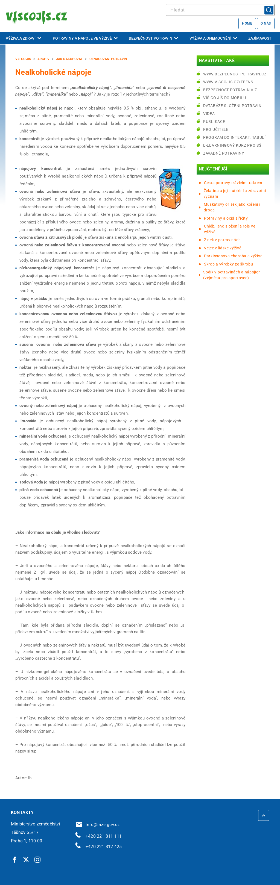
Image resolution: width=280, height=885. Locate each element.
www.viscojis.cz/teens (228, 82)
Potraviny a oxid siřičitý (226, 218)
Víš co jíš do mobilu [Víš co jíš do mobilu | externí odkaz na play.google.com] (224, 98)
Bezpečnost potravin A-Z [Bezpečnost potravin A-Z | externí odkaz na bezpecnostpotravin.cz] (230, 90)
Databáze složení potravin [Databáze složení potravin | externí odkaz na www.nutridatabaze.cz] (232, 106)
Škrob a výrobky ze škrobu (228, 264)
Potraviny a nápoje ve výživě (85, 38)
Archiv (43, 59)
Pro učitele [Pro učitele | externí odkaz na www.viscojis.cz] (216, 129)
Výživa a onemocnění (213, 38)
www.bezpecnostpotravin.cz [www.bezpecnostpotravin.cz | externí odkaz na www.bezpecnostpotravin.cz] (235, 74)
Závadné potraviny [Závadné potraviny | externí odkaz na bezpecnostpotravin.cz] (223, 153)
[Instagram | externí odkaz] (38, 859)
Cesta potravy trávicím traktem (233, 183)
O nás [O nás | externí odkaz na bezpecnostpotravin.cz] (266, 23)
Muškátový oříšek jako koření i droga (232, 207)
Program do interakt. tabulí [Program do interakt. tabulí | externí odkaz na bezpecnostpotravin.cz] (234, 137)
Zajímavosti (260, 38)
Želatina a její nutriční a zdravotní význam (235, 193)
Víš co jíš (23, 59)
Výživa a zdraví (23, 38)
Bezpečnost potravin (153, 38)
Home (247, 23)
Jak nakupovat (69, 59)
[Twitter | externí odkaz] (26, 859)
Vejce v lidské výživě (222, 248)
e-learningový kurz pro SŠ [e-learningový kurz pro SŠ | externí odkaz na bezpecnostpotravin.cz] (232, 145)
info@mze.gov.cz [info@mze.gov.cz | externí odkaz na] (98, 824)
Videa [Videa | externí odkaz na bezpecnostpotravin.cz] (209, 113)
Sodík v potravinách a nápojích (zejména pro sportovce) (232, 275)
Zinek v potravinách (222, 240)
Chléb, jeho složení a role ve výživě (229, 229)
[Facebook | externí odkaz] (15, 859)
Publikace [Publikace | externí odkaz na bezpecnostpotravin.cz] (214, 121)
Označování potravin (108, 59)
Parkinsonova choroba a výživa (233, 256)
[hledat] (220, 10)
